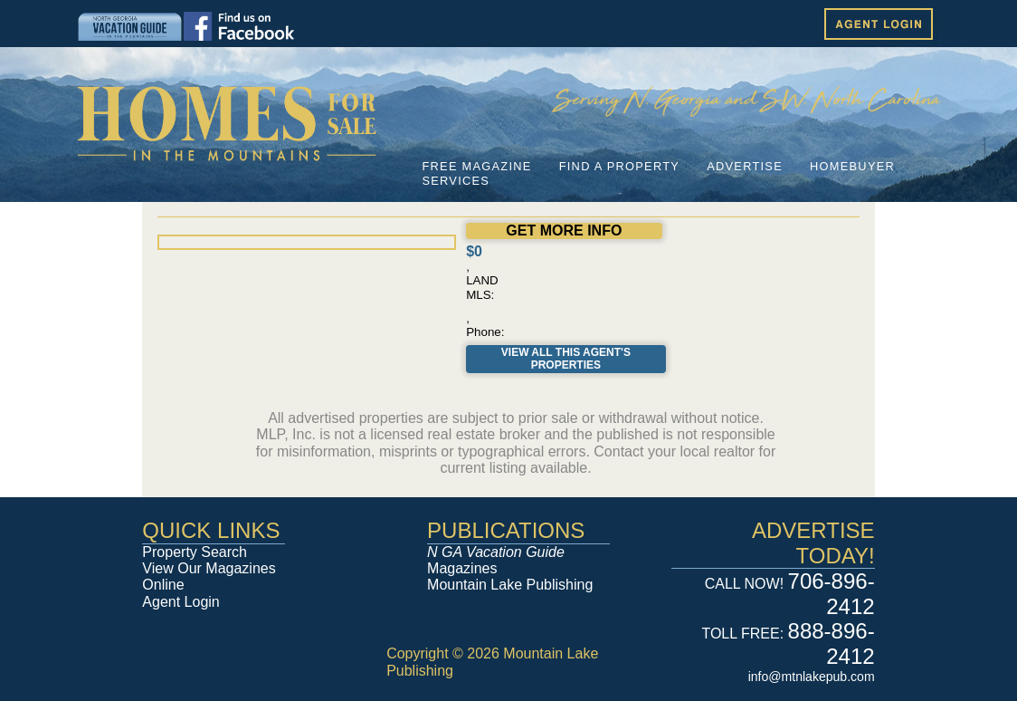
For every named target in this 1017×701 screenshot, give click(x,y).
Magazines (496, 560)
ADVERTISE (745, 166)
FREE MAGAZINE (476, 166)
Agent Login (180, 602)
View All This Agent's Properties (566, 358)
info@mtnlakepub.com (811, 676)
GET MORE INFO (564, 230)
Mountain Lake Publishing (510, 584)
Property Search (194, 552)
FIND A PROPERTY (619, 166)
